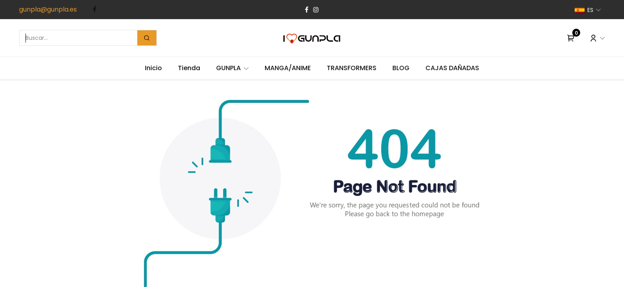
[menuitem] (153, 68)
